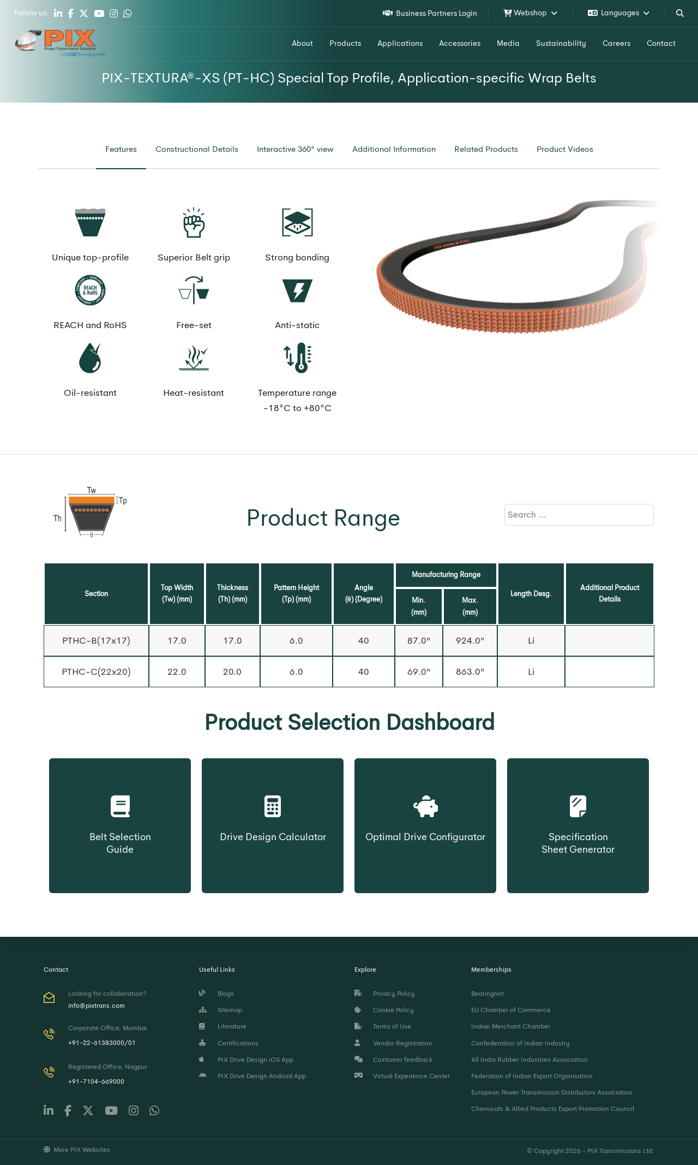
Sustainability (561, 43)
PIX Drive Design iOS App (246, 1059)
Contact (661, 43)
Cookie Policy (384, 1010)
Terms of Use (382, 1026)
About (302, 43)
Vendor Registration (393, 1043)
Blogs (216, 993)
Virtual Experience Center (402, 1076)
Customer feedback (393, 1059)
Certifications (228, 1043)
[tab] (121, 149)
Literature (222, 1026)
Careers (616, 43)
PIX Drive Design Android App (252, 1076)
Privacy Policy (384, 993)
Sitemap (220, 1010)
